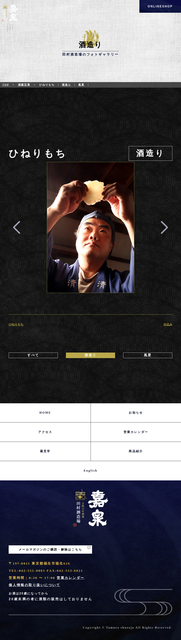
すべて (33, 355)
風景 (81, 84)
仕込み (168, 324)
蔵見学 (45, 451)
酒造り (66, 84)
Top (5, 84)
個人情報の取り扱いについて (34, 585)
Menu (10, 30)
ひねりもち (16, 324)
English (90, 470)
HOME (45, 412)
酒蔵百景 (24, 84)
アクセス (45, 432)
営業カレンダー (136, 432)
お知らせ (136, 412)
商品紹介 (136, 451)
